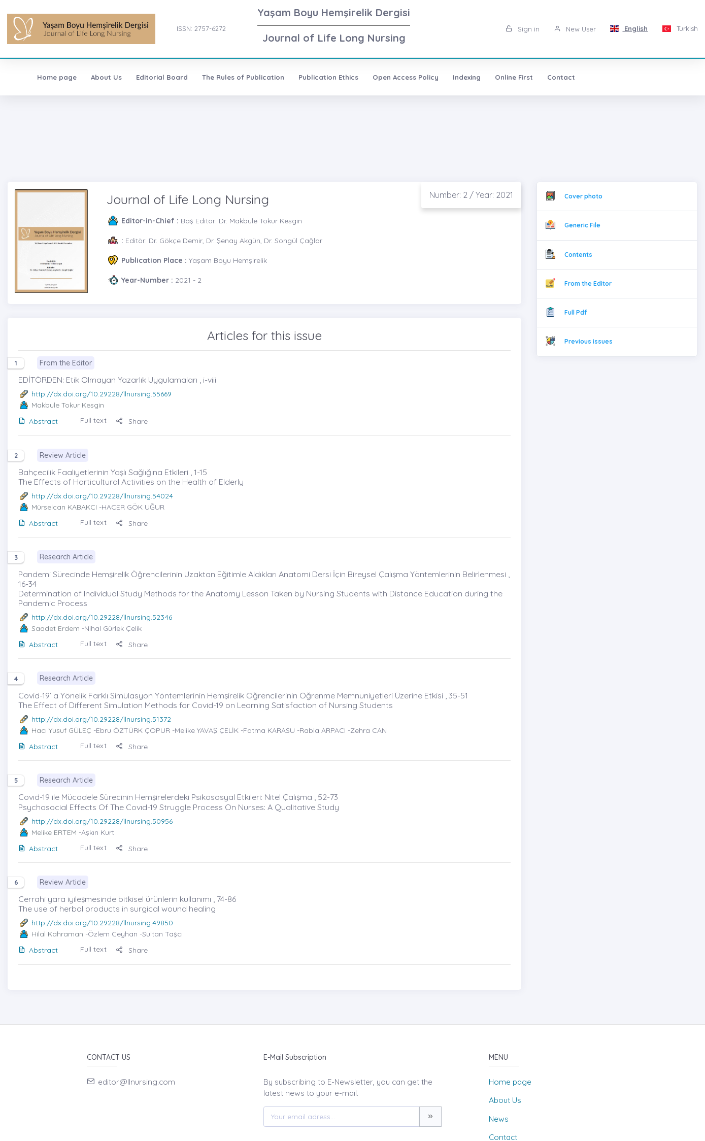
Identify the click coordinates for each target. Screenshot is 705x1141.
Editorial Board (144, 77)
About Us (88, 77)
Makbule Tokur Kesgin (67, 405)
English (629, 28)
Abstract (38, 421)
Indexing (449, 77)
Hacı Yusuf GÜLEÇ (61, 730)
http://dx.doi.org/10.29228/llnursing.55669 (101, 393)
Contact (543, 77)
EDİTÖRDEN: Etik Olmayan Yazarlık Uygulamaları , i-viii (117, 380)
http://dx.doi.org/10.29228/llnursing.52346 (101, 617)
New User (575, 29)
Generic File (582, 225)
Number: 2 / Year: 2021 (471, 195)
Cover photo (583, 196)
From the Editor (588, 283)
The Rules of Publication (225, 77)
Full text (93, 420)
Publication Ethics (311, 77)
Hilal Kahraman (57, 933)
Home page (39, 77)
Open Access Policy (388, 77)
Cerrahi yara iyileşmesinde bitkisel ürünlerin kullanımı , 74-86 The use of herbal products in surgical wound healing (127, 904)
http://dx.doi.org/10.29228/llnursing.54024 (102, 495)
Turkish (680, 28)
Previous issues (588, 341)
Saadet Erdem (55, 628)
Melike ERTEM (54, 832)
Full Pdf (575, 312)
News (499, 1119)
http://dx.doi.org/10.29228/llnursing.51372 (101, 719)
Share (132, 421)
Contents (578, 254)
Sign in (523, 29)
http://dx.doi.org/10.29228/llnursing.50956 (102, 821)
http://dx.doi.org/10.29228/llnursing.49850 (102, 922)
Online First (496, 77)
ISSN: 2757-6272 (201, 28)
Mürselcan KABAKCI (64, 507)
